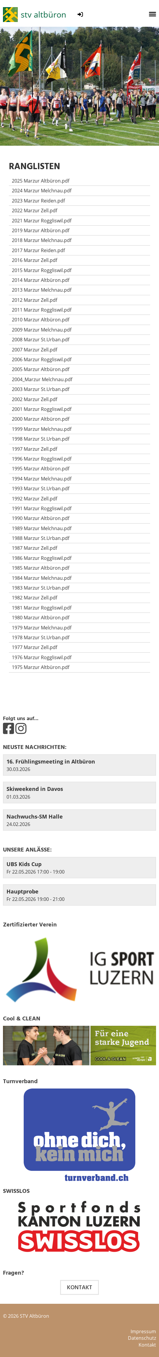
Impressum (143, 1331)
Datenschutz (142, 1338)
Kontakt (79, 1287)
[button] (79, 867)
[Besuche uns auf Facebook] (8, 728)
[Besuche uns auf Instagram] (20, 728)
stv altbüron (43, 14)
